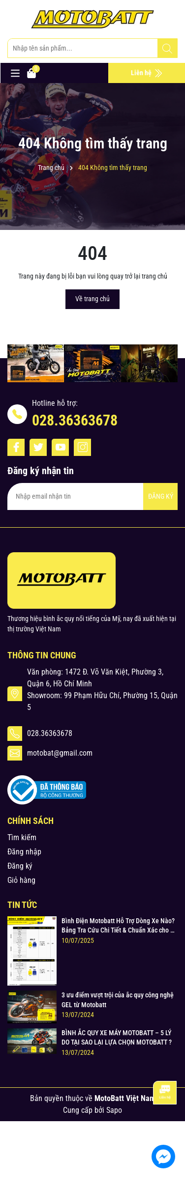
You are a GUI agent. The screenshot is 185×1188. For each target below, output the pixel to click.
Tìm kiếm (21, 837)
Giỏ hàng (21, 880)
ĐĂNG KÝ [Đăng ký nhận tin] (160, 496)
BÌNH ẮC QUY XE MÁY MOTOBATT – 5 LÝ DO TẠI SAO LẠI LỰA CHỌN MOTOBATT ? (117, 1038)
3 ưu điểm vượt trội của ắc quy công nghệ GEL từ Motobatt (118, 1000)
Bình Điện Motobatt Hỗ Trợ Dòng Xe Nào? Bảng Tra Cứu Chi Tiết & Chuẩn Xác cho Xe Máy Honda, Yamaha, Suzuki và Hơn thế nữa (120, 926)
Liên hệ (147, 73)
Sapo (114, 1110)
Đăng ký (19, 866)
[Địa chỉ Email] (92, 496)
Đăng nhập (24, 851)
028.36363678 (75, 420)
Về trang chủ (92, 299)
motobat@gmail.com (59, 753)
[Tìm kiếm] (167, 48)
